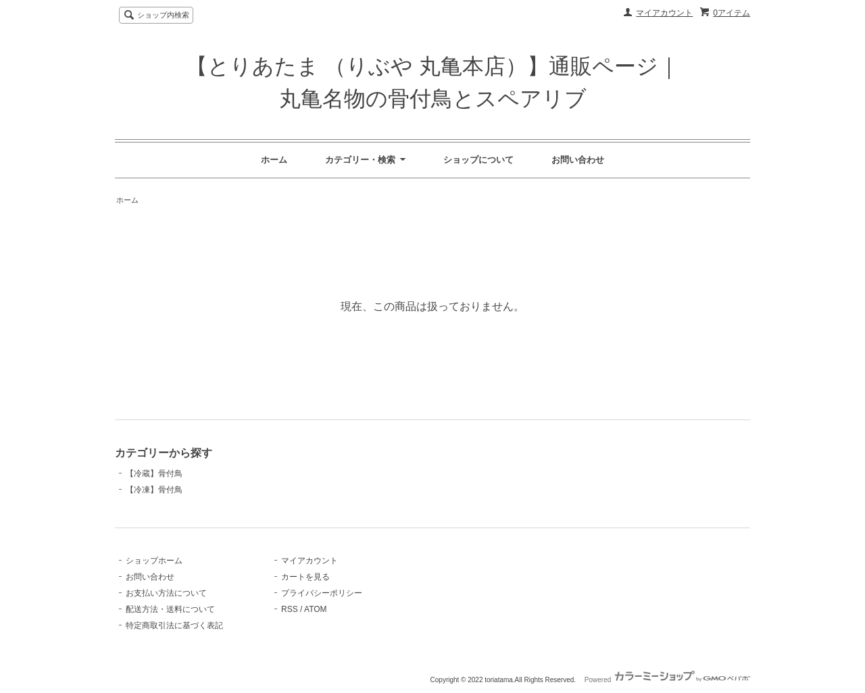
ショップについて (478, 160)
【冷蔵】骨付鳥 (154, 473)
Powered (667, 680)
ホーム (274, 160)
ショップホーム (154, 560)
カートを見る (305, 577)
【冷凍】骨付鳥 (154, 489)
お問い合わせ (577, 160)
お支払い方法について (166, 593)
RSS (289, 609)
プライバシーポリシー (321, 593)
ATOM (315, 609)
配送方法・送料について (170, 609)
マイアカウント (664, 13)
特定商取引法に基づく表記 (174, 625)
